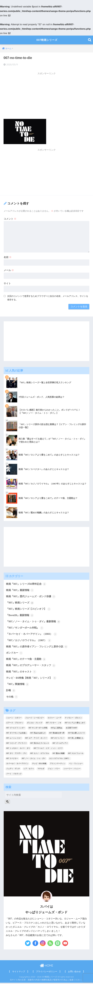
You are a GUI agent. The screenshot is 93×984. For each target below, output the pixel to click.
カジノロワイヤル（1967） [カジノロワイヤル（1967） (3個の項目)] (59, 760)
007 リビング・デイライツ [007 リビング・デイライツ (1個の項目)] (16, 744)
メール (9, 270)
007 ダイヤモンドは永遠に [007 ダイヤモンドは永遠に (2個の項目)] (16, 734)
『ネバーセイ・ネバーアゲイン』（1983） (31, 634)
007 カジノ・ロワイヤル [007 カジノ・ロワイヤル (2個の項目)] (39, 755)
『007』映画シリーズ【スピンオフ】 (28, 609)
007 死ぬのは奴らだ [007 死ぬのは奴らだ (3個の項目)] (37, 734)
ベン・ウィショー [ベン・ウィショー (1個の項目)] (76, 765)
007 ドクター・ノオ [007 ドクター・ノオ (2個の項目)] (53, 724)
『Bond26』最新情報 (20, 615)
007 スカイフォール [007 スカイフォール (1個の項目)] (75, 755)
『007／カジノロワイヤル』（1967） (28, 641)
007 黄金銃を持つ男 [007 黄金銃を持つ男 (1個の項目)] (56, 734)
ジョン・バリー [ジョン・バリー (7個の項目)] (54, 770)
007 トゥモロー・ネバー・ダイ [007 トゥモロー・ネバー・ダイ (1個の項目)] (18, 750)
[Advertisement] (46, 96)
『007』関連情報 (17, 685)
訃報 (10, 691)
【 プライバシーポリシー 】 (46, 973)
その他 (12, 698)
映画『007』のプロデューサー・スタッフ (31, 666)
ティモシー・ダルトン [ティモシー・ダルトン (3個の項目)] (73, 719)
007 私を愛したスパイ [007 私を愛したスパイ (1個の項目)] (76, 734)
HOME (46, 967)
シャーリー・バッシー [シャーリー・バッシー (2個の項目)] (72, 770)
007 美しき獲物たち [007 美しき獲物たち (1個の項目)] (75, 739)
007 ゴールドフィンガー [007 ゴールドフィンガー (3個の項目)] (15, 729)
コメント (10, 218)
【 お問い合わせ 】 (74, 973)
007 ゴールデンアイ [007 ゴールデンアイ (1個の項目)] (60, 744)
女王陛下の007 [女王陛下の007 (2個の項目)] (71, 729)
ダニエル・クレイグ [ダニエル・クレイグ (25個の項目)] (34, 724)
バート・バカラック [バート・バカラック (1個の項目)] (14, 775)
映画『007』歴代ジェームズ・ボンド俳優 (31, 596)
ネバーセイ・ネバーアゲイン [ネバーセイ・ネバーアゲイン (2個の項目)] (17, 765)
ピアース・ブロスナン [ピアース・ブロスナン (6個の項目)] (14, 724)
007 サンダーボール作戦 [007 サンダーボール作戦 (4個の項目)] (38, 729)
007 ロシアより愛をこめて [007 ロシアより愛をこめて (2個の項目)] (75, 724)
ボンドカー (14, 653)
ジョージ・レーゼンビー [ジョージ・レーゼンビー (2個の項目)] (34, 719)
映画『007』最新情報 (20, 590)
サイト (7, 283)
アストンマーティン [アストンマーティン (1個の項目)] (57, 765)
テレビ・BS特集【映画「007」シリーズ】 (31, 679)
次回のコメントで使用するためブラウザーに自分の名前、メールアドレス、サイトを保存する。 (47, 298)
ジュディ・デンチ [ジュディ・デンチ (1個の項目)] (13, 770)
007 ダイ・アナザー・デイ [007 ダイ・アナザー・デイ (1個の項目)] (16, 755)
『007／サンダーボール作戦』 (25, 628)
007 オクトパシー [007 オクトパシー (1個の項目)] (57, 739)
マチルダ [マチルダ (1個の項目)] (40, 770)
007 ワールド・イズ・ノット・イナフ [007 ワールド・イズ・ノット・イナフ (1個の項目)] (48, 750)
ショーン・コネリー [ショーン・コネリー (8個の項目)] (14, 719)
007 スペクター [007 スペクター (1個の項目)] (12, 760)
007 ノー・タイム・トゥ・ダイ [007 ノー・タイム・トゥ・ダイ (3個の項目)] (33, 760)
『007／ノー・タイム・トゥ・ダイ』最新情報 (33, 622)
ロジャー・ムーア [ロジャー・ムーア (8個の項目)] (54, 719)
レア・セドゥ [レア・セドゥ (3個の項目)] (29, 770)
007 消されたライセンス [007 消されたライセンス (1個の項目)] (39, 744)
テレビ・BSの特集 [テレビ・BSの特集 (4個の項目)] (39, 765)
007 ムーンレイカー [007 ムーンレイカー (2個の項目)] (13, 739)
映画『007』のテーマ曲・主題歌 (26, 660)
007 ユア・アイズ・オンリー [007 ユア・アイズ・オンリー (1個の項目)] (36, 739)
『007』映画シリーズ (20, 603)
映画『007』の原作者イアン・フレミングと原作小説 (37, 647)
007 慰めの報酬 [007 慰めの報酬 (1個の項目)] (58, 755)
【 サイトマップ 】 (18, 973)
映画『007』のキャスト (21, 672)
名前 (8, 257)
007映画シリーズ (46, 40)
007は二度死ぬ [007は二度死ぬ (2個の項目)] (56, 729)
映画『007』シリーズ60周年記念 (26, 584)
